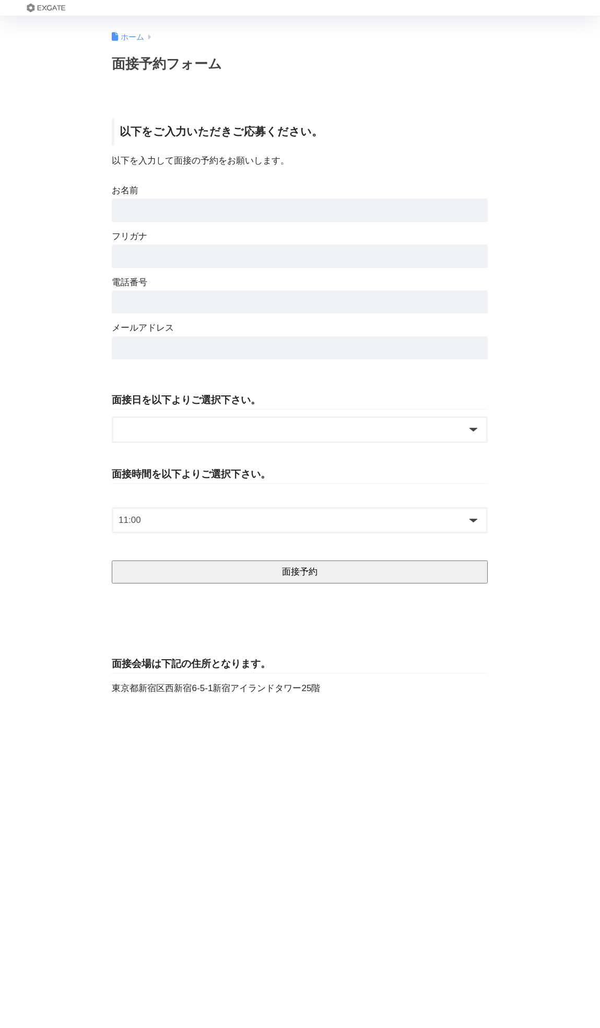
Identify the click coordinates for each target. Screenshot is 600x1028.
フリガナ (129, 236)
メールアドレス (143, 328)
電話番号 (129, 282)
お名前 (125, 190)
